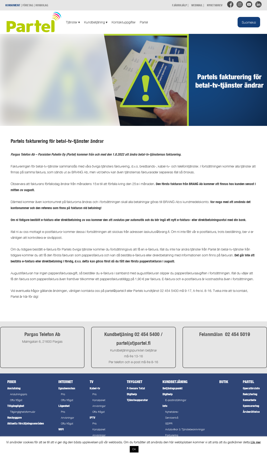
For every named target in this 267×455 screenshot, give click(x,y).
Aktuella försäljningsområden (25, 423)
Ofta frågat (16, 400)
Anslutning (13, 388)
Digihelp (132, 394)
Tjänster (73, 22)
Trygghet (134, 382)
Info (164, 406)
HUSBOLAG (41, 5)
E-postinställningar (175, 400)
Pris (63, 394)
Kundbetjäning (95, 22)
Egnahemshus (66, 388)
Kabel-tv (95, 388)
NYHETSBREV (214, 5)
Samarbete (249, 400)
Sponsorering (251, 406)
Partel (144, 22)
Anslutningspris (18, 394)
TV (91, 382)
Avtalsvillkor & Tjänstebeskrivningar (185, 429)
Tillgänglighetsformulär (22, 411)
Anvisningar (67, 417)
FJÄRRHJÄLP (179, 5)
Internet (65, 382)
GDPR (169, 423)
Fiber (11, 382)
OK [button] (134, 449)
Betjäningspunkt (172, 388)
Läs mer (256, 442)
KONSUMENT (12, 5)
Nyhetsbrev (171, 411)
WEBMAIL (197, 5)
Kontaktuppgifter (124, 22)
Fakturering (171, 435)
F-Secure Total (136, 388)
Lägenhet (64, 406)
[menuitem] (249, 22)
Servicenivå (171, 417)
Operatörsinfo (251, 388)
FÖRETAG (28, 5)
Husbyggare (14, 417)
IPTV (92, 417)
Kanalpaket (98, 400)
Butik (223, 382)
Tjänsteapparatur (137, 400)
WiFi (61, 429)
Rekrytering (250, 394)
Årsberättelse (251, 411)
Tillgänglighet (15, 406)
